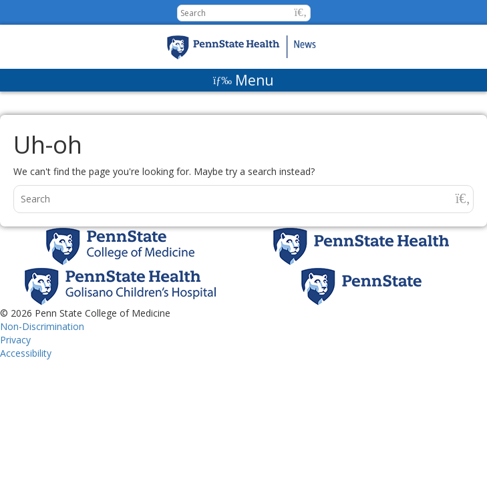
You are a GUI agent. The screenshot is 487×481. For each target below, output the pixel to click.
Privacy (15, 339)
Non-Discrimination (42, 326)
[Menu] (243, 80)
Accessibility (25, 353)
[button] (301, 12)
